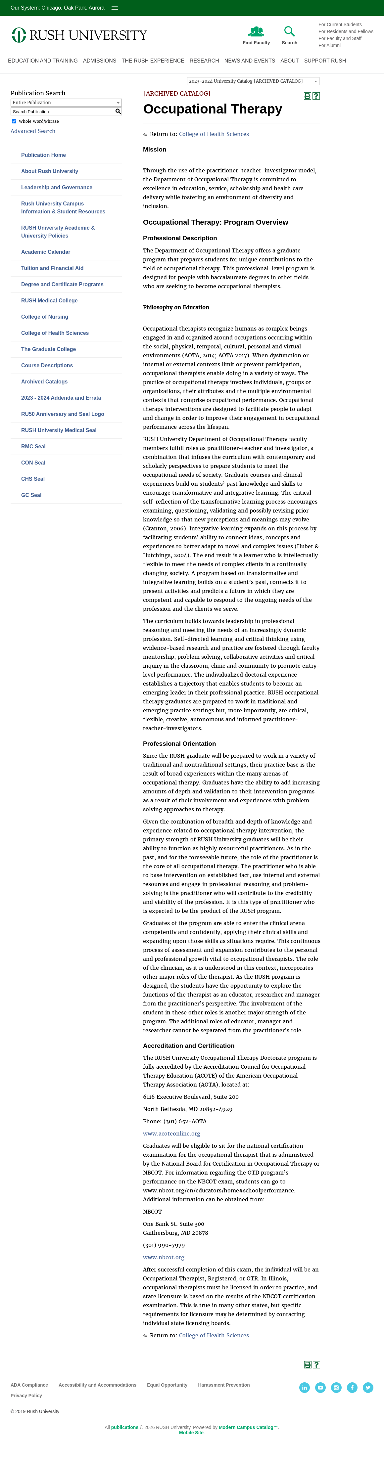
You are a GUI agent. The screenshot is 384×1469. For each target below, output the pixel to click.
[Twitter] (368, 1387)
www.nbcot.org (163, 1257)
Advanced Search (33, 131)
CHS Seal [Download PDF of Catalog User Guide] (33, 479)
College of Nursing (44, 317)
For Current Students (340, 24)
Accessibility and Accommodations (97, 1385)
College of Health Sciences (55, 333)
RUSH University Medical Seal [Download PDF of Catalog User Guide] (59, 430)
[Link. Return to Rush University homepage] (79, 35)
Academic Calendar (46, 252)
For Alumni (329, 45)
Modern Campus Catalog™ (248, 1427)
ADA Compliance (29, 1385)
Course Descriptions (47, 365)
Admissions (99, 61)
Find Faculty (256, 34)
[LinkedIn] (304, 1387)
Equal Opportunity (167, 1385)
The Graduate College (48, 349)
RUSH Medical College (49, 300)
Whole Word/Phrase (39, 121)
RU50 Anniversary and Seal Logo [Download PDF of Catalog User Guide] (62, 414)
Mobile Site (191, 1432)
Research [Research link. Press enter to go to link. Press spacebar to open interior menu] (204, 61)
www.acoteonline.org (171, 1133)
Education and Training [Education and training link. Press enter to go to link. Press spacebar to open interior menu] (43, 61)
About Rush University (49, 171)
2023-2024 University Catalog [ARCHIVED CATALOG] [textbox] (246, 81)
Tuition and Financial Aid (52, 268)
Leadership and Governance (56, 187)
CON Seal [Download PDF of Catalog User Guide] (33, 463)
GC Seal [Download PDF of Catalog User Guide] (31, 495)
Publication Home (43, 155)
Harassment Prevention (224, 1385)
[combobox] (253, 81)
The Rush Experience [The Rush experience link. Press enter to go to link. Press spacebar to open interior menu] (152, 61)
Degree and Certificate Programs (62, 284)
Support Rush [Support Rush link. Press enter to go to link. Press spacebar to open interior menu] (325, 61)
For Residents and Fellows (345, 31)
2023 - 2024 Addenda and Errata (61, 398)
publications (124, 1427)
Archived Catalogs (44, 381)
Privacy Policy (26, 1395)
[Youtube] (320, 1387)
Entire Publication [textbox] (32, 103)
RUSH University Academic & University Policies (58, 232)
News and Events (249, 61)
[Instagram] (336, 1387)
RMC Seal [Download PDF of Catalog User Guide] (33, 446)
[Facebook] (352, 1387)
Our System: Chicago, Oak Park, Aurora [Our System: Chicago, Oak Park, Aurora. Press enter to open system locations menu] (64, 8)
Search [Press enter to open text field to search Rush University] (290, 35)
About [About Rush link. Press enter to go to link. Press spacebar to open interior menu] (290, 61)
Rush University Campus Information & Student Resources (63, 207)
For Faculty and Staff (339, 38)
